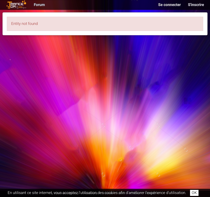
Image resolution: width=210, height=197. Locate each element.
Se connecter (169, 5)
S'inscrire (196, 5)
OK (194, 193)
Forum (39, 5)
